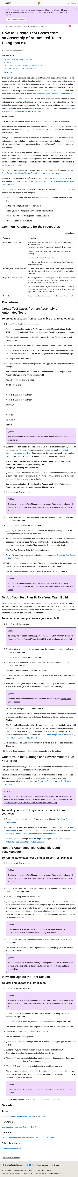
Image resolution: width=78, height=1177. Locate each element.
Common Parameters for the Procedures (18, 59)
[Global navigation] (2, 3)
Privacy (49, 1170)
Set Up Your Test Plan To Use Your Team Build (20, 68)
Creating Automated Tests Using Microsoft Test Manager (27, 26)
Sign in (73, 3)
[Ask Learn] (70, 26)
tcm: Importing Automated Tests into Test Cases (21, 1127)
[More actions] (74, 26)
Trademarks (40, 1174)
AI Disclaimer (6, 1170)
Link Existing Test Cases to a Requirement (53, 94)
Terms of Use (28, 1174)
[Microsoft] (39, 3)
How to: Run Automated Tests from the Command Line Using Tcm (28, 1138)
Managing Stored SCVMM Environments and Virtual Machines (31, 834)
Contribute (40, 1170)
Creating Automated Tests (12, 1148)
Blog (30, 1170)
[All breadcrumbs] (4, 26)
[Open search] (68, 3)
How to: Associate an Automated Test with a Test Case (23, 1116)
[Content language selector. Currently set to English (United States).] (13, 1165)
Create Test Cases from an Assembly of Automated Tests (23, 65)
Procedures (8, 62)
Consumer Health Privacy (11, 1174)
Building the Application (51, 173)
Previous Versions (20, 1170)
